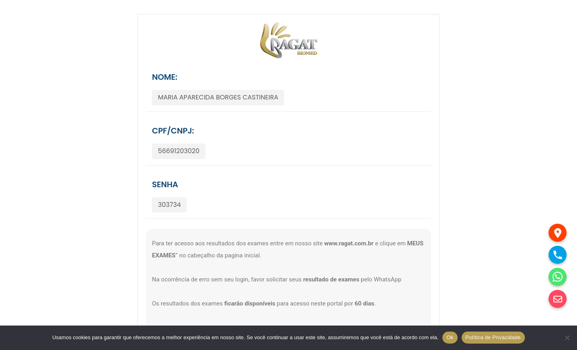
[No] (567, 338)
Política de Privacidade (493, 337)
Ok (449, 337)
